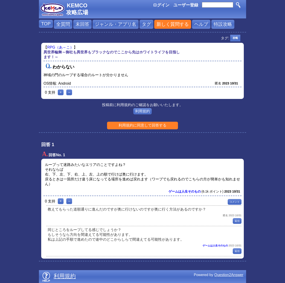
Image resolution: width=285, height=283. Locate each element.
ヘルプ (201, 24)
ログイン (161, 5)
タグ (146, 24)
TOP (46, 23)
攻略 (235, 38)
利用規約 (142, 111)
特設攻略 (223, 24)
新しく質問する (173, 24)
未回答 (82, 24)
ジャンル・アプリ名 (115, 24)
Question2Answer (228, 275)
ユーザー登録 (185, 5)
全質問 (63, 24)
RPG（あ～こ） (60, 47)
